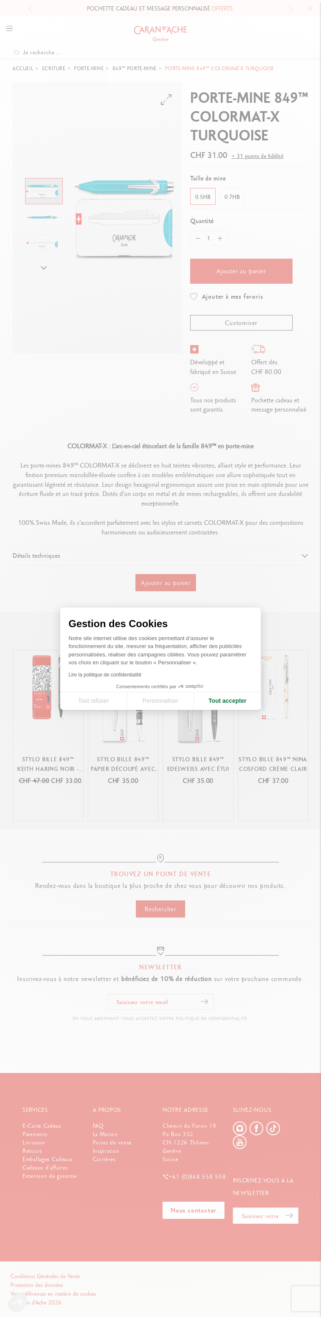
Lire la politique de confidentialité (105, 675)
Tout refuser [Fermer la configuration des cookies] (93, 700)
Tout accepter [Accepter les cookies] (228, 700)
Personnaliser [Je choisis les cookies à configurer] (160, 700)
